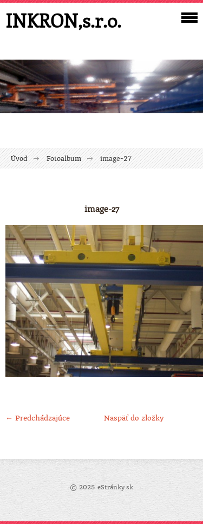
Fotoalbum (64, 159)
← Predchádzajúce (37, 418)
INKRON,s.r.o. (63, 20)
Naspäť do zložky (133, 418)
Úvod (19, 159)
